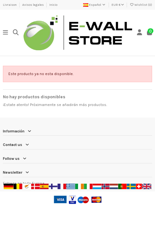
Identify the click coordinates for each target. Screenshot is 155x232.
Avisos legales (33, 5)
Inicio (53, 5)
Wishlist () (141, 5)
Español (94, 5)
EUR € (117, 5)
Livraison (10, 5)
